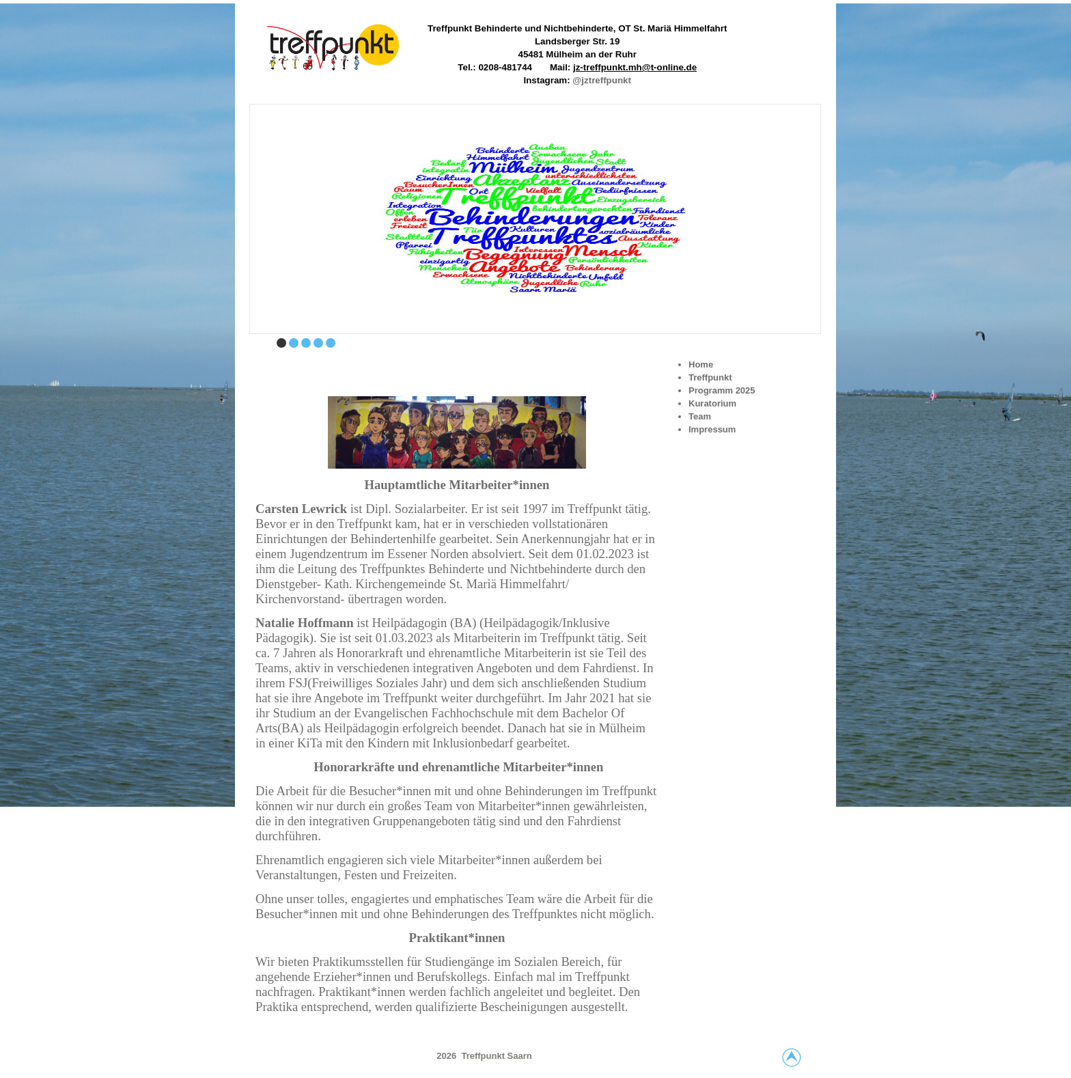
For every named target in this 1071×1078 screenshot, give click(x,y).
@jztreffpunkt (601, 80)
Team (699, 416)
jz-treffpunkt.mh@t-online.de (635, 67)
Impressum (712, 429)
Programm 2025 (721, 390)
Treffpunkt (710, 377)
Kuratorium (712, 403)
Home (700, 364)
